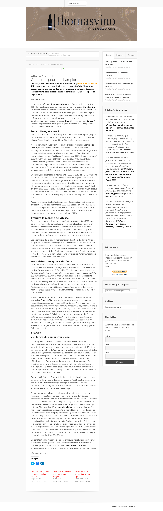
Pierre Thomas (117, 67)
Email (107, 352)
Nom (107, 344)
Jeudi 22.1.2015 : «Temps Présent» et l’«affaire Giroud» (40, 474)
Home (33, 53)
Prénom (108, 336)
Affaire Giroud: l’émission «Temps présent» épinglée (62, 474)
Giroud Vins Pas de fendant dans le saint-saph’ (83, 474)
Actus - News (42, 53)
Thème (124, 507)
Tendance (126, 67)
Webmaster (116, 507)
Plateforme (133, 507)
